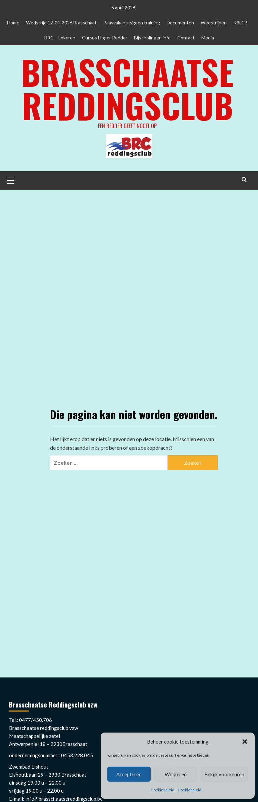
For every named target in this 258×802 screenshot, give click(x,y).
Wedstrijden (214, 22)
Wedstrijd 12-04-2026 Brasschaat (61, 22)
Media (207, 37)
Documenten (180, 22)
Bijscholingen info (152, 37)
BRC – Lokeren (59, 37)
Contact (186, 37)
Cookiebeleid (162, 789)
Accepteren (129, 774)
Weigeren (176, 774)
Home (13, 22)
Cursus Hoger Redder (104, 37)
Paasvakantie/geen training (131, 22)
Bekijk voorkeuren (224, 774)
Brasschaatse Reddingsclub (127, 88)
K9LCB (240, 22)
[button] (244, 741)
